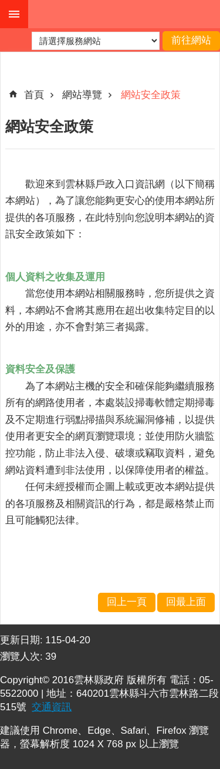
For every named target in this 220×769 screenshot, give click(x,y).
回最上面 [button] (186, 601)
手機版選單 (14, 14)
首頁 (34, 94)
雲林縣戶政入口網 (124, 14)
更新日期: (22, 640)
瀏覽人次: (22, 656)
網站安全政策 (151, 94)
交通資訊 (52, 707)
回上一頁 (127, 601)
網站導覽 (82, 94)
